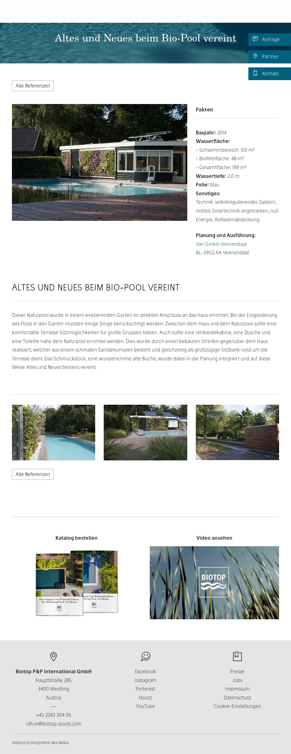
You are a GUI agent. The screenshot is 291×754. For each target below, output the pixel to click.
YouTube (145, 706)
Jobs (237, 680)
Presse (237, 671)
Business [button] (182, 14)
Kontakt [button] (214, 14)
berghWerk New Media (50, 742)
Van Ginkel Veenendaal (221, 244)
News (241, 14)
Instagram (145, 680)
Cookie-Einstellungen (237, 706)
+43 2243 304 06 (53, 715)
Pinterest (145, 689)
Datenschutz (237, 698)
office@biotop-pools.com (54, 724)
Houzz (145, 698)
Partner (265, 56)
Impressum (237, 689)
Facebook (145, 671)
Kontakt (266, 73)
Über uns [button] (148, 14)
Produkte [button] (113, 14)
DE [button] (265, 14)
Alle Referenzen (33, 86)
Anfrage (266, 39)
